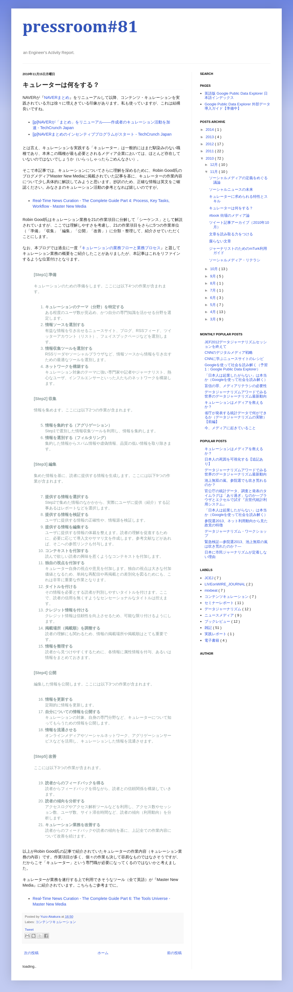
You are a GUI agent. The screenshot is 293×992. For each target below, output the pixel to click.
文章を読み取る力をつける (231, 234)
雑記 (209, 628)
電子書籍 (212, 640)
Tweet (29, 929)
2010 (210, 158)
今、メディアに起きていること (230, 428)
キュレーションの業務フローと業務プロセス (121, 248)
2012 (210, 144)
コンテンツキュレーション (55, 922)
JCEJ (209, 578)
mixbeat (211, 590)
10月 (214, 269)
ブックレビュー (218, 621)
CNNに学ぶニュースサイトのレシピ (234, 359)
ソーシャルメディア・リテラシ (234, 260)
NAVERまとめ (56, 97)
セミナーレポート (220, 603)
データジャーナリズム (223, 609)
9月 (213, 276)
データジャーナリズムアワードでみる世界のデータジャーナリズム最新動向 (236, 394)
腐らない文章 (220, 241)
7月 (213, 290)
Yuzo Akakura (50, 916)
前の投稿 (174, 953)
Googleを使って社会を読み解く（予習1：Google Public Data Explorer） (236, 367)
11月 (214, 172)
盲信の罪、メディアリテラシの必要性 (236, 386)
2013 (210, 137)
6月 (213, 298)
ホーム (102, 953)
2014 (210, 129)
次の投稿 (31, 953)
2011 (210, 151)
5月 (213, 305)
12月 (214, 164)
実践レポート (216, 634)
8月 (213, 283)
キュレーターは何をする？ (231, 208)
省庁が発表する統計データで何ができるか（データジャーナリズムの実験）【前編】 (236, 417)
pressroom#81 (80, 27)
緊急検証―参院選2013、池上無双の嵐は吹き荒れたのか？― (236, 544)
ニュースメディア (220, 615)
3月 (213, 319)
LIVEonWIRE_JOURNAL (225, 584)
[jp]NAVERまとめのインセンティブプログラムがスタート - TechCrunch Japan (102, 134)
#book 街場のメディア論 (229, 215)
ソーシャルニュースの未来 (231, 189)
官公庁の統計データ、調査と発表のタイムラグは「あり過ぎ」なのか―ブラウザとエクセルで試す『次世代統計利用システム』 (236, 497)
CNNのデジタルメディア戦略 (229, 352)
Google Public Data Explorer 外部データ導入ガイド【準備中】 (237, 106)
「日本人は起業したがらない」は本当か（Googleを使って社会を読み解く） (236, 377)
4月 (213, 312)
